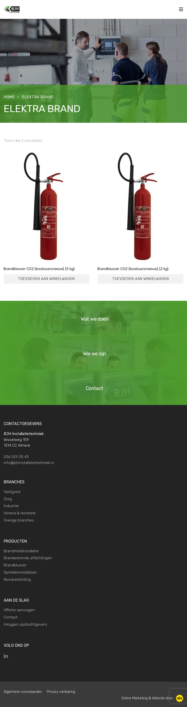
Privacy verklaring (61, 692)
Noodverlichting (17, 579)
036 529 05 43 (16, 457)
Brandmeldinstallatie (21, 551)
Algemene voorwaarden (23, 692)
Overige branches (19, 520)
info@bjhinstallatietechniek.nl (29, 463)
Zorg (8, 499)
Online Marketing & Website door (147, 698)
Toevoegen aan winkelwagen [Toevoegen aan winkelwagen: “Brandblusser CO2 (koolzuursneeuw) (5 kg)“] (46, 279)
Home (9, 97)
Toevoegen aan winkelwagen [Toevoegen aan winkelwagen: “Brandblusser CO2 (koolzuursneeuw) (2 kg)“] (140, 279)
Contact (11, 617)
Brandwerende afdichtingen (28, 558)
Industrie (11, 506)
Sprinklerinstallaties (20, 572)
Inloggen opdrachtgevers (25, 624)
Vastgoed (12, 492)
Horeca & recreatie (20, 513)
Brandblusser (15, 565)
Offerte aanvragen (19, 610)
